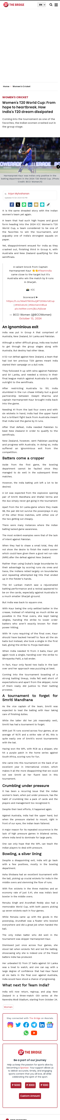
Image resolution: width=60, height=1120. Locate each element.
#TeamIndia (45, 270)
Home (7, 86)
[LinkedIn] (30, 204)
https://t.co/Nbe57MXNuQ (21, 301)
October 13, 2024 (30, 318)
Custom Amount (30, 1096)
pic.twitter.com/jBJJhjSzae (30, 308)
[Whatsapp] (24, 204)
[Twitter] (18, 204)
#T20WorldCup (46, 301)
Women (8, 1007)
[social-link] (48, 204)
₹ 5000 (16, 1085)
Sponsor (24, 1067)
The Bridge (34, 1018)
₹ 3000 (30, 1085)
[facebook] (12, 204)
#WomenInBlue (38, 304)
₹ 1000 (44, 1085)
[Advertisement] (30, 48)
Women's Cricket (15, 97)
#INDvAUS (21, 304)
